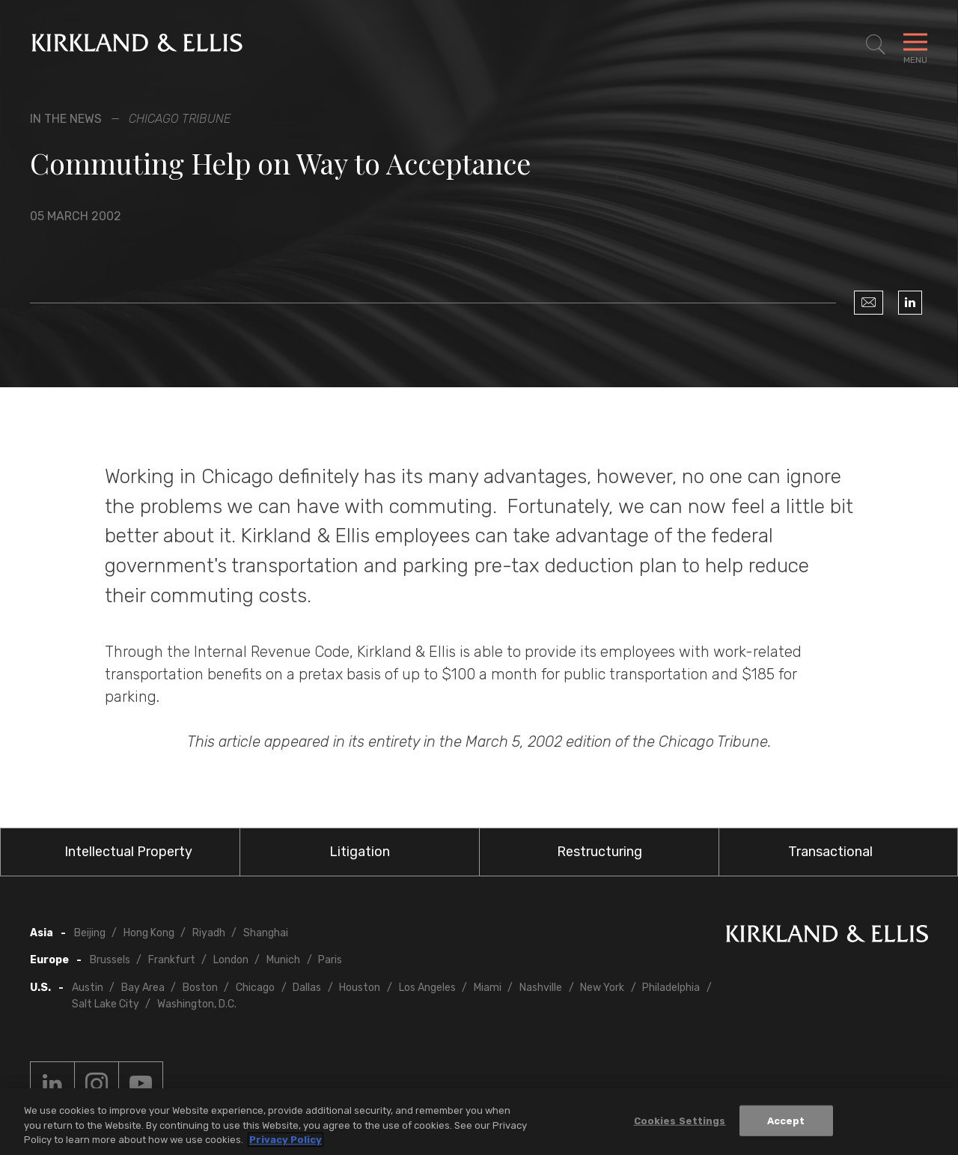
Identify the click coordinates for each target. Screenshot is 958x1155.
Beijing (90, 933)
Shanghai (265, 933)
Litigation (359, 851)
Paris (330, 960)
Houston (359, 987)
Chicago (255, 987)
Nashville (540, 987)
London (230, 960)
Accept (786, 1121)
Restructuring (599, 851)
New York (602, 987)
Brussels (110, 960)
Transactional (830, 851)
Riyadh (208, 933)
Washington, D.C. (197, 1004)
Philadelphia (671, 987)
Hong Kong (148, 933)
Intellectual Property (128, 851)
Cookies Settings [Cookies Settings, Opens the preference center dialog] (680, 1121)
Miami (487, 987)
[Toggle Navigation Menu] (915, 45)
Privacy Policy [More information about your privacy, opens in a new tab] (285, 1140)
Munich (283, 960)
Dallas (307, 987)
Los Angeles (427, 987)
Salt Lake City (105, 1004)
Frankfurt (171, 960)
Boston (200, 987)
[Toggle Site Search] (875, 45)
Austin (87, 987)
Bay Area (143, 987)
